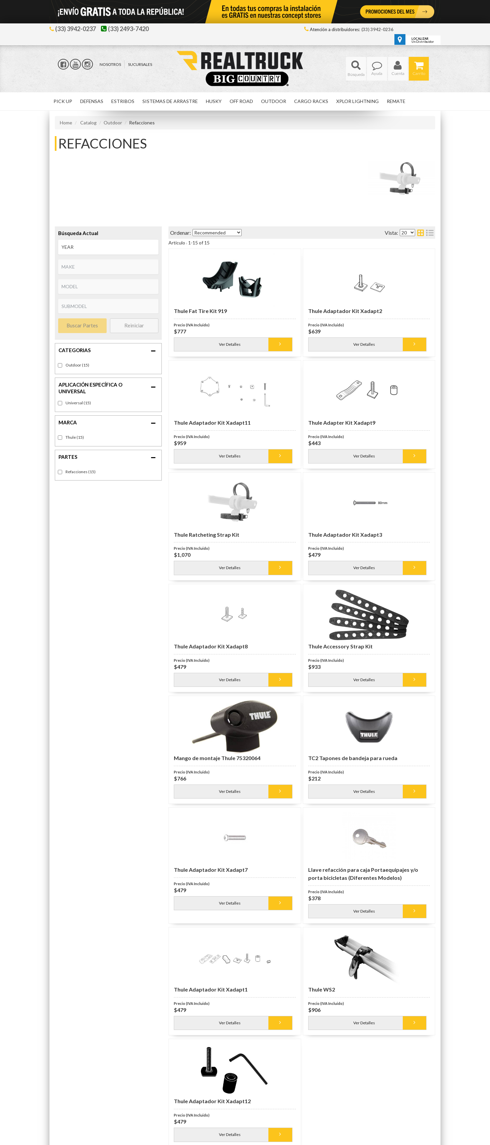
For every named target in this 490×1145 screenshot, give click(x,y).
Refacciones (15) (81, 471)
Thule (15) (75, 437)
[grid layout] (420, 232)
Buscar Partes (82, 325)
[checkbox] (60, 403)
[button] (356, 69)
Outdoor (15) (77, 365)
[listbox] (108, 247)
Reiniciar (134, 325)
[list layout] (430, 232)
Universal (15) (78, 402)
